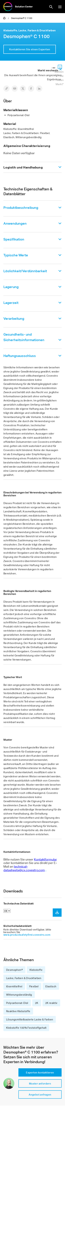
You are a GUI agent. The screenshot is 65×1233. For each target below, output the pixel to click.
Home (4, 17)
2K (36, 1002)
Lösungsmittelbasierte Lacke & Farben (29, 1019)
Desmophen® (14, 969)
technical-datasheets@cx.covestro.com (24, 868)
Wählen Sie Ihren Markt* (59, 78)
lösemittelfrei (14, 986)
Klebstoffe (36, 969)
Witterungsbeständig (19, 994)
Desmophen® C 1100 (21, 18)
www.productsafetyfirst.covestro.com (26, 934)
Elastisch (50, 986)
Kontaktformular (45, 859)
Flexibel (34, 986)
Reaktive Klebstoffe (18, 1011)
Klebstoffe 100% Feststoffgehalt (26, 1027)
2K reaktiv (51, 1002)
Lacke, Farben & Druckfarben (23, 978)
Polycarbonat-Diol (17, 1002)
